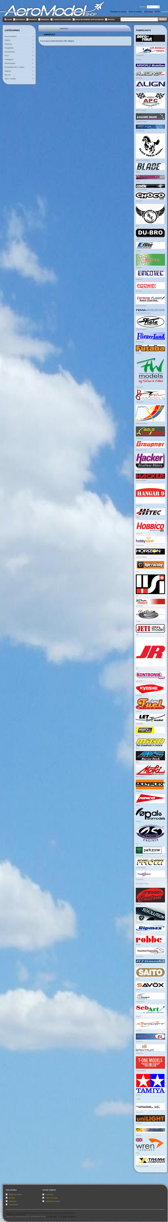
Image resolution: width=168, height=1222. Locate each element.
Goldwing (139, 438)
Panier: (157, 11)
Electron (139, 267)
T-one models (141, 1071)
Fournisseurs (13, 1204)
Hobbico (139, 533)
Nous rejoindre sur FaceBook (89, 19)
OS (137, 844)
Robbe (138, 944)
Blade (138, 172)
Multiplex (139, 791)
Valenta (138, 1135)
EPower (139, 291)
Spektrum (139, 1053)
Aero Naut (139, 44)
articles (164, 12)
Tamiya (138, 1095)
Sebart (138, 1016)
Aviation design (141, 122)
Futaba (138, 353)
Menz (138, 735)
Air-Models (140, 55)
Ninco (138, 805)
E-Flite (138, 251)
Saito (138, 979)
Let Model (139, 724)
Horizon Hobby (141, 557)
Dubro (138, 239)
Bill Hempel (140, 130)
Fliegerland (140, 342)
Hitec (138, 517)
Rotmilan (139, 965)
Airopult (64, 28)
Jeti (137, 634)
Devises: (143, 7)
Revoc (138, 904)
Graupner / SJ (141, 450)
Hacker (138, 471)
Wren (138, 1153)
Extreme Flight (141, 306)
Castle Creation (141, 189)
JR (137, 668)
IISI (137, 596)
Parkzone (139, 855)
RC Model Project (142, 883)
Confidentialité (52, 1216)
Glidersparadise (141, 423)
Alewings (139, 78)
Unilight (138, 1123)
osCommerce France (38, 1216)
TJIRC (138, 1099)
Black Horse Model (143, 160)
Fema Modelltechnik (143, 313)
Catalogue (53, 28)
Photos (111, 19)
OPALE (138, 821)
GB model (139, 402)
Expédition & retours (53, 1201)
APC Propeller (141, 110)
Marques (45, 19)
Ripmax (138, 933)
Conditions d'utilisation (68, 1216)
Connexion (49, 1194)
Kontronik (139, 681)
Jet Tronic (139, 606)
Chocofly (139, 201)
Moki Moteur (140, 777)
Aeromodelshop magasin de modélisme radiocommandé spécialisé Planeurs (47, 1213)
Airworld (139, 69)
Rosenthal (139, 956)
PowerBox (139, 879)
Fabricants (12, 1201)
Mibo (137, 748)
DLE (137, 226)
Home (9, 19)
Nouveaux (20, 19)
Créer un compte (52, 1198)
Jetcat (138, 621)
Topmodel (139, 1112)
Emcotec (139, 279)
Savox (138, 990)
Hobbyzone (140, 545)
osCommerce (20, 1215)
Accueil (43, 28)
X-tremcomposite (142, 1166)
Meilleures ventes (15, 1194)
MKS (137, 762)
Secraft (138, 1030)
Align (137, 90)
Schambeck (140, 1001)
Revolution (140, 922)
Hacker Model (141, 480)
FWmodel (139, 387)
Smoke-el (139, 1041)
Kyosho (138, 695)
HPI (137, 571)
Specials (12, 1198)
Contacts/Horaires (62, 19)
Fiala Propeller (141, 329)
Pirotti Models (141, 868)
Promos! (33, 19)
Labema (139, 711)
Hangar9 (139, 505)
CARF (138, 181)
